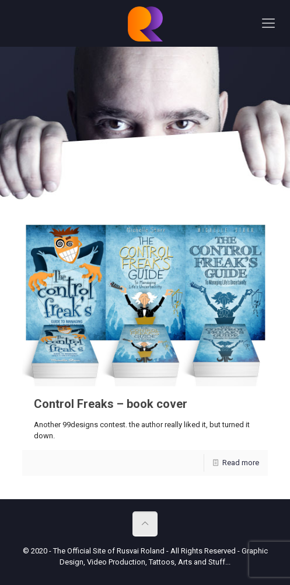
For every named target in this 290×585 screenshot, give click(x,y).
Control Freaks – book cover (110, 404)
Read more (240, 462)
